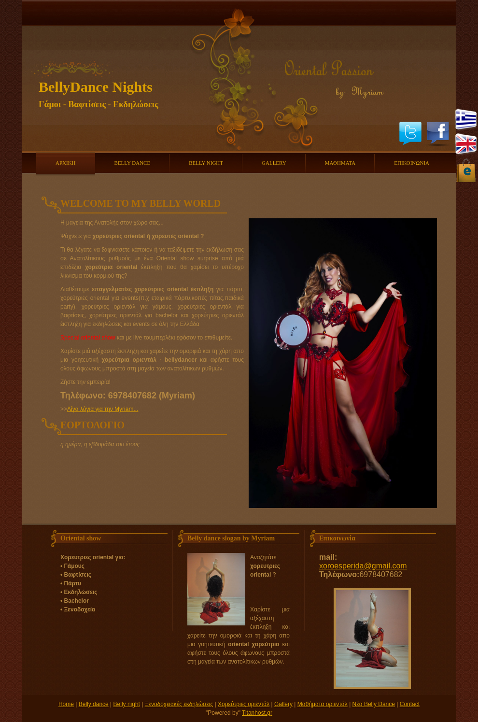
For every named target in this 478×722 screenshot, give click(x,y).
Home (66, 704)
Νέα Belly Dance (373, 704)
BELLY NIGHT (206, 163)
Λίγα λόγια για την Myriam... (102, 409)
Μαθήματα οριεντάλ (322, 704)
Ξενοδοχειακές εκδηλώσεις (179, 704)
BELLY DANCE (132, 163)
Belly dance (94, 704)
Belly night (126, 704)
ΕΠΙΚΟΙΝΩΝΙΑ (411, 163)
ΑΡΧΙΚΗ (66, 163)
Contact (410, 704)
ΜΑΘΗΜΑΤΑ (340, 163)
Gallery (283, 704)
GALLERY (274, 163)
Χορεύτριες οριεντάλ (243, 704)
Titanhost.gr (257, 712)
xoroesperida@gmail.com (363, 566)
